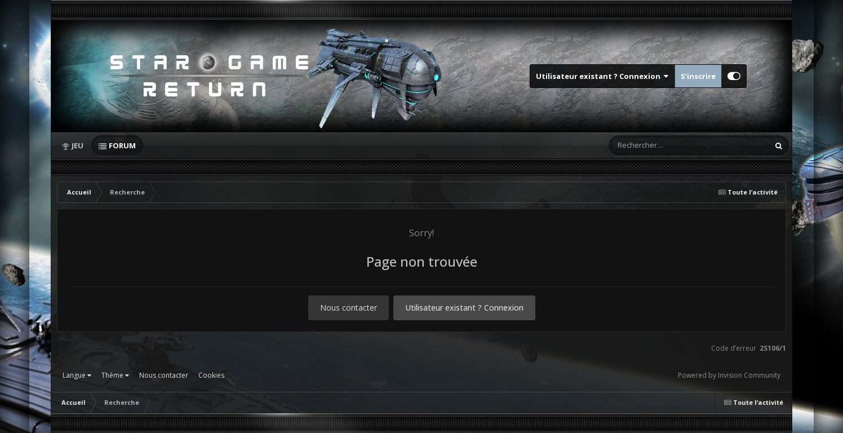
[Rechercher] (656, 145)
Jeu (77, 145)
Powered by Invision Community (729, 375)
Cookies (211, 375)
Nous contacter (348, 307)
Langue (77, 375)
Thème (115, 375)
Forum (122, 145)
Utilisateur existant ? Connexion (602, 76)
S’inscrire (698, 76)
